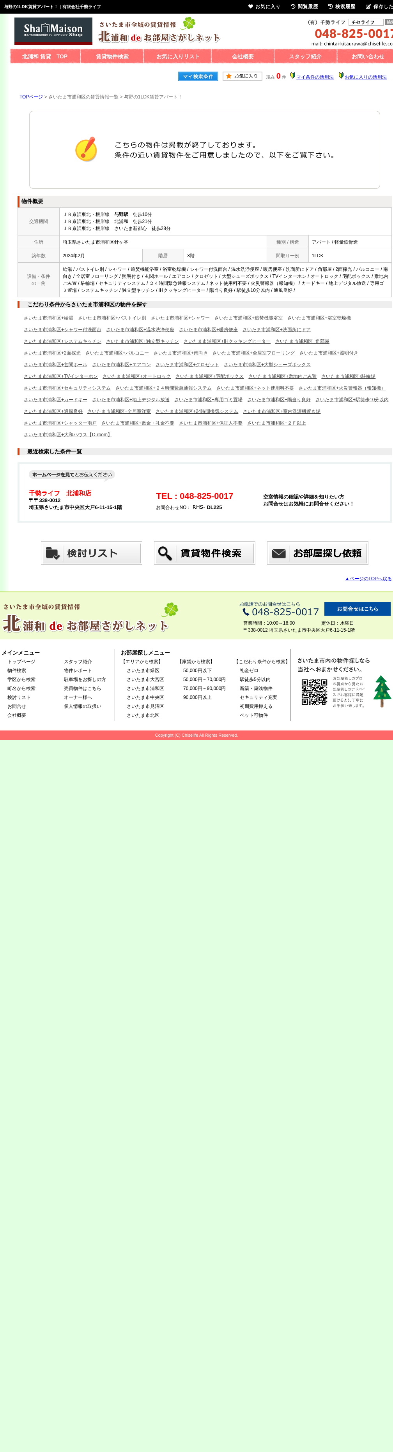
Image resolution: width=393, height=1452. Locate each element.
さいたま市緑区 (143, 670)
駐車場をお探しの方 (85, 679)
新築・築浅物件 (256, 688)
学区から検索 (21, 679)
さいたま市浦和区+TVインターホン (61, 376)
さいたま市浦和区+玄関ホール (55, 364)
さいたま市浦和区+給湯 (48, 318)
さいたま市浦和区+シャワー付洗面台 (62, 329)
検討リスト (19, 697)
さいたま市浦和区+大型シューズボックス (267, 364)
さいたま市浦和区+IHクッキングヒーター (227, 341)
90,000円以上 (197, 697)
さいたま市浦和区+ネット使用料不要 (255, 388)
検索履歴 (342, 6)
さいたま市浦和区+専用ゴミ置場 (208, 399)
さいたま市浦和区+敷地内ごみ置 (282, 376)
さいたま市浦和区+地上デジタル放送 (131, 399)
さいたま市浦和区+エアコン (121, 364)
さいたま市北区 (143, 715)
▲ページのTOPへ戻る (368, 578)
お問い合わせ (368, 56)
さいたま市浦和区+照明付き (328, 353)
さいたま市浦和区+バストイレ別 (112, 318)
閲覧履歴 (304, 6)
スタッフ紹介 (305, 56)
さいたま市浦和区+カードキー (55, 399)
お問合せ (16, 706)
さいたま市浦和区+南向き (181, 353)
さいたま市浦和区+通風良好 (53, 411)
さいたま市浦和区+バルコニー (117, 353)
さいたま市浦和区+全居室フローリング (253, 353)
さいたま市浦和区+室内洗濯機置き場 (281, 411)
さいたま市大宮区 (145, 679)
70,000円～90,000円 (204, 688)
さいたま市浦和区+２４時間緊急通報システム (163, 388)
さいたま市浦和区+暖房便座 (208, 329)
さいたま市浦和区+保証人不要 (211, 423)
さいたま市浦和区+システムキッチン (62, 341)
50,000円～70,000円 (204, 679)
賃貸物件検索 (112, 56)
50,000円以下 (197, 670)
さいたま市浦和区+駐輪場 (348, 376)
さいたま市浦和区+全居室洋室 (119, 411)
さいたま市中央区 (145, 697)
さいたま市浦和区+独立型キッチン (142, 341)
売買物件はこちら (82, 688)
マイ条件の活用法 (315, 77)
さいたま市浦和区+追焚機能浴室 (248, 318)
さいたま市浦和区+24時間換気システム (197, 411)
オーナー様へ (78, 697)
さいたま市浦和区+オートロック (137, 376)
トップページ (21, 661)
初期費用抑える (256, 706)
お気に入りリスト (178, 56)
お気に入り (264, 6)
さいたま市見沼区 (145, 706)
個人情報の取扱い (82, 706)
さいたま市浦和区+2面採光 (52, 353)
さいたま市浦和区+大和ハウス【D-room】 (68, 434)
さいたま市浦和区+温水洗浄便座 (140, 329)
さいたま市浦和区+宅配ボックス (209, 376)
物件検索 (16, 670)
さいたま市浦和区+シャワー (180, 318)
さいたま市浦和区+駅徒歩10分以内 (352, 399)
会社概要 (243, 56)
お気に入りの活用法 (366, 77)
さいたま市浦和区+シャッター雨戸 (60, 423)
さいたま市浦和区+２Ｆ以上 (276, 423)
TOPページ (31, 97)
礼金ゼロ (249, 670)
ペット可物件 (254, 715)
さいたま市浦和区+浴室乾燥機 (319, 318)
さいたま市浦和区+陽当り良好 (279, 399)
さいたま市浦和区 (145, 688)
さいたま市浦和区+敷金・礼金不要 (137, 423)
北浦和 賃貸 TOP (44, 56)
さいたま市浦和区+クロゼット (187, 364)
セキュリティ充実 (258, 697)
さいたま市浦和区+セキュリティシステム (67, 388)
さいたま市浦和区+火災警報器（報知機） (342, 388)
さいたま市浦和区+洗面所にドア (277, 329)
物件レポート (78, 670)
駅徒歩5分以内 (255, 679)
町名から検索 (21, 688)
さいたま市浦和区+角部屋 (302, 341)
